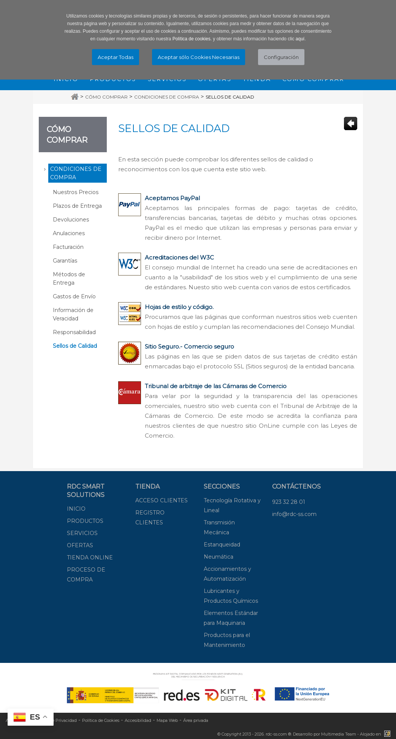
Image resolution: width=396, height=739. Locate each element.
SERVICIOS (82, 533)
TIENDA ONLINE (90, 557)
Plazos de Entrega (77, 205)
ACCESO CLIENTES (161, 500)
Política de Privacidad (55, 720)
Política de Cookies (100, 720)
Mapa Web (167, 720)
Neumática (218, 556)
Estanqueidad (222, 544)
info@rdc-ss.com (294, 514)
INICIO (76, 508)
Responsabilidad (74, 332)
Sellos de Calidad (230, 97)
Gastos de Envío (74, 296)
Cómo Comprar (106, 97)
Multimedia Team (338, 734)
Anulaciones (69, 233)
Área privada (195, 720)
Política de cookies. (192, 38)
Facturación (68, 247)
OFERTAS (80, 545)
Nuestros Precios (75, 192)
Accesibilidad (138, 720)
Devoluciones (71, 219)
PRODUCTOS (85, 521)
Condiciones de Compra (166, 97)
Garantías (65, 260)
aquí (300, 38)
